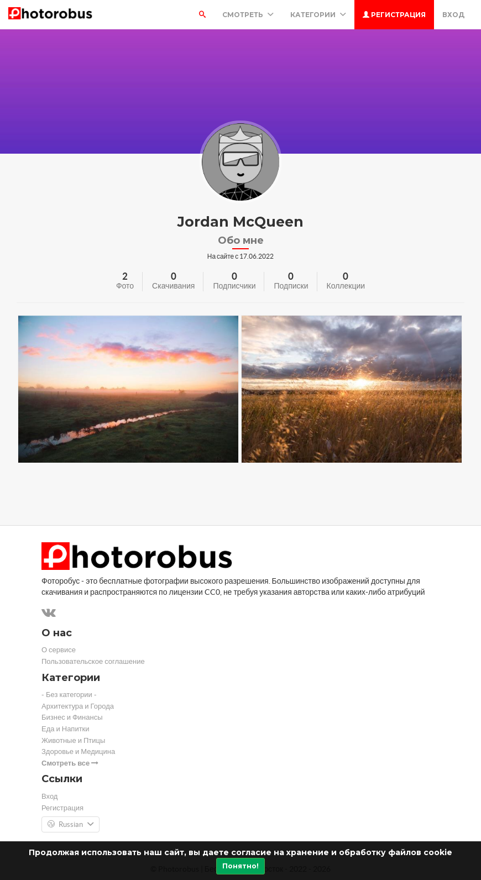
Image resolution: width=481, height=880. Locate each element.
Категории (318, 15)
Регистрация (394, 15)
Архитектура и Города (77, 706)
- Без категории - (69, 694)
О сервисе (58, 650)
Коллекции (346, 285)
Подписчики (234, 285)
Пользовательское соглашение (93, 661)
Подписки (291, 285)
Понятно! (240, 866)
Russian (70, 824)
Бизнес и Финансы (72, 717)
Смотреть (248, 15)
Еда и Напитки (65, 729)
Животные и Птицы (73, 740)
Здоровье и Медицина (78, 751)
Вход (453, 15)
